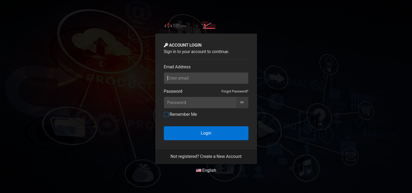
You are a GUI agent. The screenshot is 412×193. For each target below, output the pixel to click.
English (206, 170)
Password (173, 91)
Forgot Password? (234, 91)
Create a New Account (220, 156)
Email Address (177, 66)
